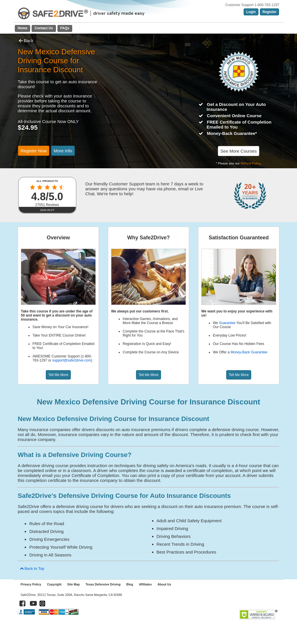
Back (25, 40)
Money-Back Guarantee (249, 352)
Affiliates (145, 584)
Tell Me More (58, 375)
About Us (164, 584)
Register (269, 12)
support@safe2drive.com (71, 360)
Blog (129, 584)
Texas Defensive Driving (103, 584)
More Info (63, 150)
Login (251, 12)
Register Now (34, 150)
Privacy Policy (31, 584)
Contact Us (44, 28)
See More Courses (238, 151)
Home (22, 28)
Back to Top (31, 568)
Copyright (54, 584)
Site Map (73, 584)
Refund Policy (251, 163)
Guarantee (227, 323)
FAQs (64, 28)
